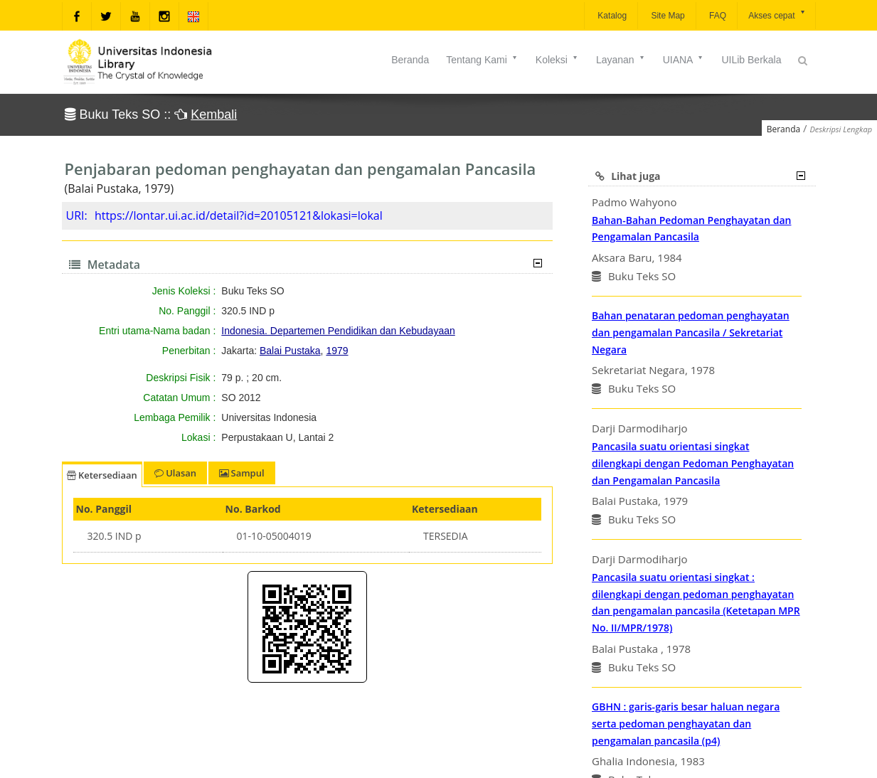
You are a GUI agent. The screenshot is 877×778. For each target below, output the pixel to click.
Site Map (667, 16)
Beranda (410, 59)
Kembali (214, 114)
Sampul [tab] (241, 473)
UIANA (684, 59)
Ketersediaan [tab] (102, 475)
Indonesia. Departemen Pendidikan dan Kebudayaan (338, 330)
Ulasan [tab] (175, 473)
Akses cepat (777, 15)
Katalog (611, 16)
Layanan (621, 59)
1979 (337, 350)
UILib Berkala (751, 59)
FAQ (716, 16)
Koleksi (557, 59)
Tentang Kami (482, 59)
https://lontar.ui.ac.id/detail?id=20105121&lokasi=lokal (239, 215)
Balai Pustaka (290, 350)
